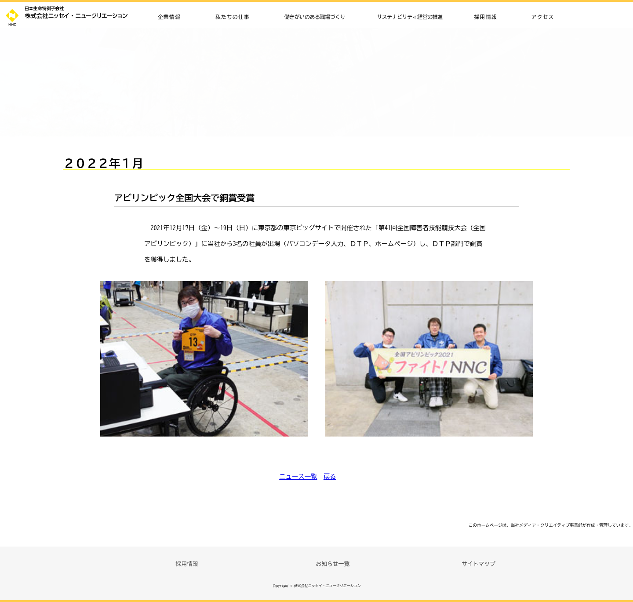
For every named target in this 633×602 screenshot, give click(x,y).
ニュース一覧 (298, 476)
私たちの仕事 (232, 16)
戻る (330, 476)
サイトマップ (478, 564)
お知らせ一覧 (332, 564)
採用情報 (485, 16)
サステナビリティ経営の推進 (410, 16)
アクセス (542, 16)
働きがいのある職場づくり (314, 16)
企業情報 (169, 16)
